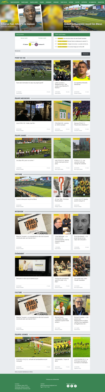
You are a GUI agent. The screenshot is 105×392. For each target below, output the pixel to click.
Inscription (101, 2)
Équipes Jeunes (34, 2)
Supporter (84, 2)
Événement (48, 2)
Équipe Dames (24, 2)
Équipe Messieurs (15, 2)
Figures (42, 2)
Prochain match (42, 38)
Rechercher (17, 51)
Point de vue (64, 2)
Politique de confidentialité (52, 379)
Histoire (71, 2)
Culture (77, 2)
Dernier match (24, 38)
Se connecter (92, 2)
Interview (56, 2)
